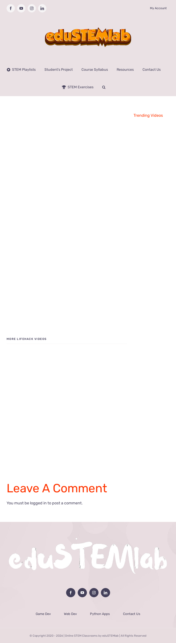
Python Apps (100, 614)
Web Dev (70, 614)
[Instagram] (94, 592)
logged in (38, 503)
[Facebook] (70, 592)
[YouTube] (82, 592)
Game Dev (43, 614)
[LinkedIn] (105, 592)
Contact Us (131, 614)
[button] (104, 87)
